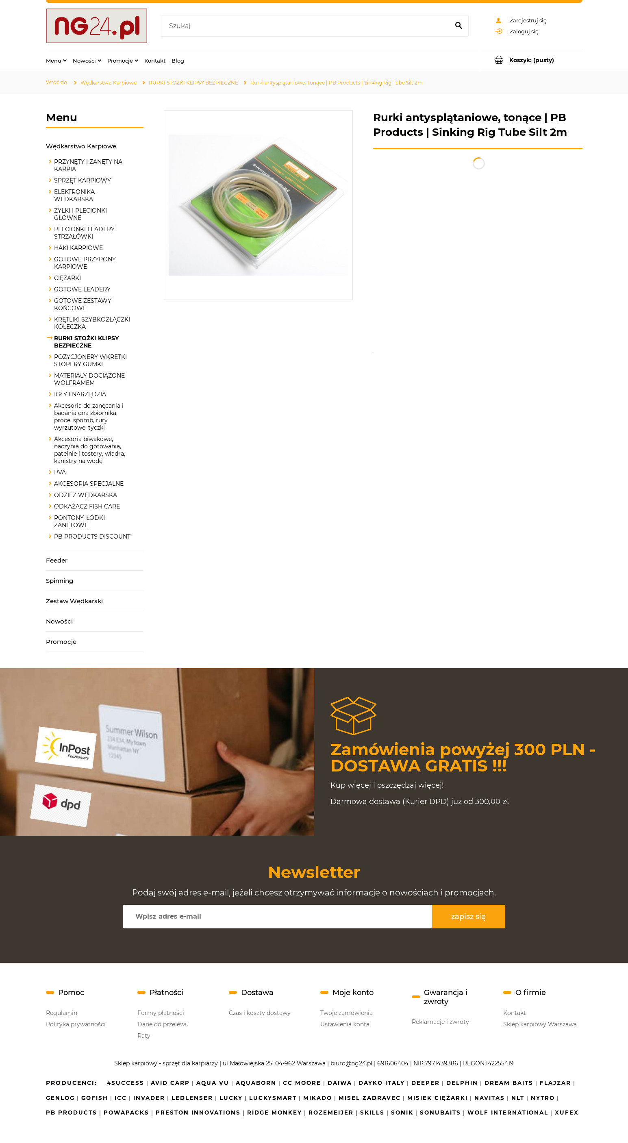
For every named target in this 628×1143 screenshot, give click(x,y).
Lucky (231, 1098)
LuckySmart (273, 1098)
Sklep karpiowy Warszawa (540, 1024)
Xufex (567, 1112)
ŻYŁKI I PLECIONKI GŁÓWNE (80, 214)
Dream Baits (509, 1083)
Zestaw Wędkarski (74, 601)
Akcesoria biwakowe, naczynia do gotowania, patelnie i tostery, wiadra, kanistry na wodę (89, 450)
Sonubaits (440, 1112)
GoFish (94, 1098)
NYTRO (543, 1098)
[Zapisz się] (468, 916)
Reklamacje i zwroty (440, 1022)
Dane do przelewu (163, 1024)
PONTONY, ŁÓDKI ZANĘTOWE (79, 521)
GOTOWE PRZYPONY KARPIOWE (85, 263)
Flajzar (555, 1083)
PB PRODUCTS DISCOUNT (92, 536)
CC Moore (302, 1083)
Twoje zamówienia (346, 1013)
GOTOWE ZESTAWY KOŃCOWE (82, 304)
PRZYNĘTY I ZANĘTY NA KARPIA (88, 165)
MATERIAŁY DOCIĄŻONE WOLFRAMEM (89, 379)
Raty (143, 1035)
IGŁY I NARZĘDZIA (80, 394)
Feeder (56, 560)
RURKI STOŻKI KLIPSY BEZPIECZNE (86, 342)
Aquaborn (256, 1083)
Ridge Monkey (274, 1112)
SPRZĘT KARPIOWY (82, 180)
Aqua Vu (212, 1083)
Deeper (425, 1083)
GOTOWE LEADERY (82, 289)
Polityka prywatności (76, 1024)
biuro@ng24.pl (351, 1063)
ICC (121, 1098)
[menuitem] (56, 60)
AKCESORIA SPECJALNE (89, 483)
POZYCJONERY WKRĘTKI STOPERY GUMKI (90, 360)
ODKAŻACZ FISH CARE (87, 506)
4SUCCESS (125, 1083)
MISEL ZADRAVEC (370, 1098)
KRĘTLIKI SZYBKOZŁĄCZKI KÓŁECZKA (92, 323)
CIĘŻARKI (67, 278)
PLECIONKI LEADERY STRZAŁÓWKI (84, 233)
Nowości (59, 621)
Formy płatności (160, 1013)
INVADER (149, 1098)
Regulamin (61, 1013)
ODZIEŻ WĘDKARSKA (85, 495)
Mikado (317, 1098)
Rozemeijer (331, 1112)
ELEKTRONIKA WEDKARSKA (74, 195)
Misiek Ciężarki (437, 1098)
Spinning (59, 581)
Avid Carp (170, 1083)
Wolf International (507, 1112)
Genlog (60, 1098)
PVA (60, 472)
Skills (372, 1112)
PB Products (71, 1112)
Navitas (489, 1098)
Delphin (462, 1083)
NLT (517, 1098)
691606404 (393, 1063)
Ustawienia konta (344, 1024)
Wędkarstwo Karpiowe (81, 146)
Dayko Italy (382, 1083)
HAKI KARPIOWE (78, 248)
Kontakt (514, 1013)
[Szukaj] (459, 26)
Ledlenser (192, 1098)
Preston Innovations (198, 1112)
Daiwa (340, 1083)
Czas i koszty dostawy (260, 1013)
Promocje (61, 641)
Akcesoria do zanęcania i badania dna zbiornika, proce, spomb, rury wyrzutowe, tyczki (89, 416)
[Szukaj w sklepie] (306, 26)
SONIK (402, 1112)
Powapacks (126, 1112)
